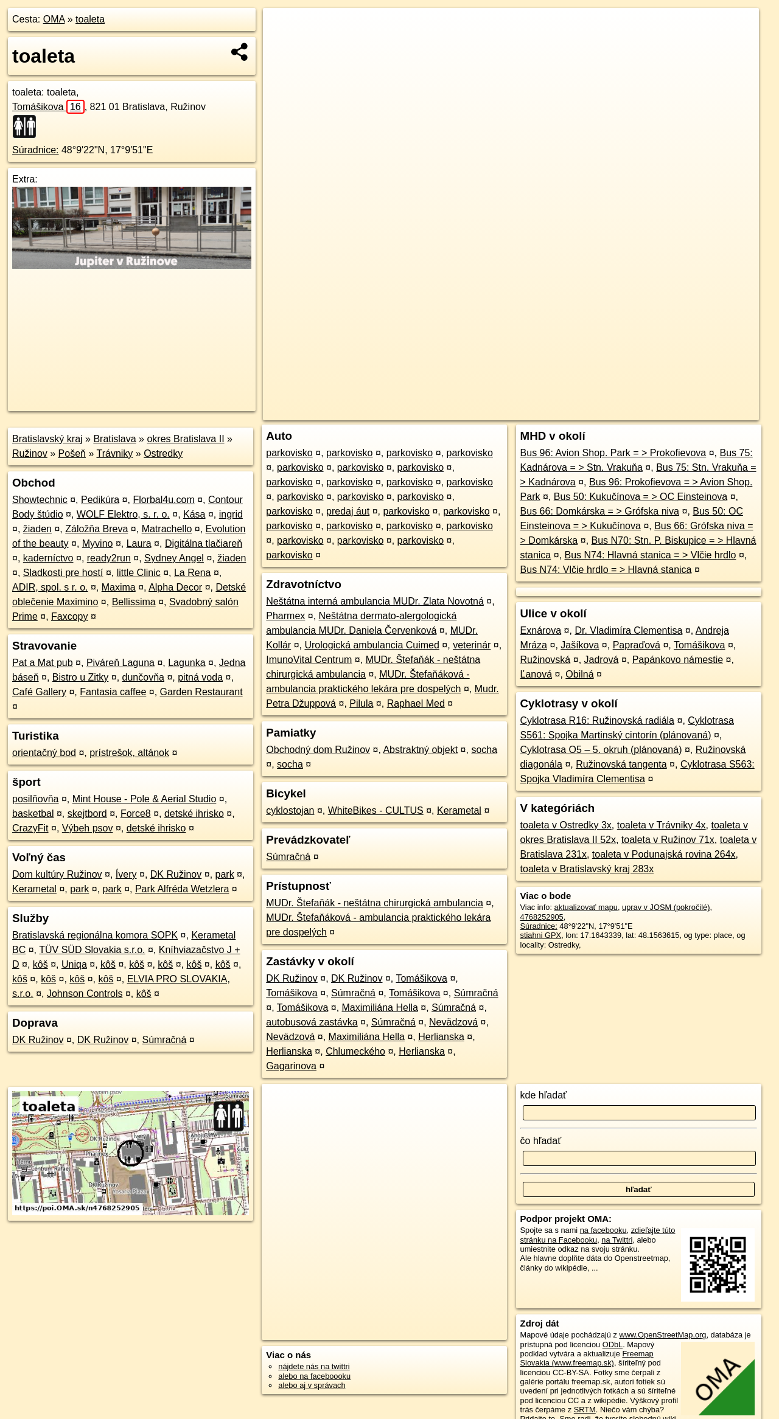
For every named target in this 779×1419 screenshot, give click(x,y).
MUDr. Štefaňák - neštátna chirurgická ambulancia (374, 903)
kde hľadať (543, 1095)
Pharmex (285, 616)
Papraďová (636, 645)
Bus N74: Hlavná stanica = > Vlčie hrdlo (650, 555)
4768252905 (542, 916)
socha (484, 749)
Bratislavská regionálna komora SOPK (95, 935)
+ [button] (284, 28)
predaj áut (347, 511)
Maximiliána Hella (380, 1007)
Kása (194, 514)
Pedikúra (100, 499)
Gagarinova (291, 1066)
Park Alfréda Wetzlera (182, 889)
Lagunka (186, 662)
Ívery (126, 874)
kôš (40, 964)
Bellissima (134, 602)
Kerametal (34, 889)
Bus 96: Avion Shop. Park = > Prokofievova (613, 453)
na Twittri (616, 1239)
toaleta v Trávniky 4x (661, 825)
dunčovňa (143, 677)
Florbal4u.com (163, 499)
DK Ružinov (175, 874)
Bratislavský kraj (47, 439)
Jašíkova (580, 645)
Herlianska (441, 1037)
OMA (54, 19)
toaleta (90, 19)
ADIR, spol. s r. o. (50, 587)
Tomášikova (48, 107)
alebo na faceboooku (314, 1376)
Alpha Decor (175, 587)
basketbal (33, 813)
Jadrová (601, 659)
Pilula (361, 703)
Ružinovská (545, 659)
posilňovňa (35, 799)
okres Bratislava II (185, 439)
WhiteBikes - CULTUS (376, 810)
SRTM (585, 1409)
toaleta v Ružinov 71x (667, 839)
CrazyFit (30, 828)
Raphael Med (416, 703)
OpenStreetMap (549, 411)
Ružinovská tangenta (621, 764)
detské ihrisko (194, 813)
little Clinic (139, 572)
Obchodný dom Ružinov (318, 749)
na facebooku (603, 1230)
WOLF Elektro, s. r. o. (123, 514)
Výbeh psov (87, 828)
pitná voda (200, 677)
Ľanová (536, 674)
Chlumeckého (355, 1051)
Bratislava (114, 439)
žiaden (37, 529)
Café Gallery (39, 692)
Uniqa (74, 964)
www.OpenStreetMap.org (662, 1334)
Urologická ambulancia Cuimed (371, 645)
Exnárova (541, 630)
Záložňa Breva (96, 529)
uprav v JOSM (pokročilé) (666, 907)
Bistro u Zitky (80, 677)
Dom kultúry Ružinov (57, 874)
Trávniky (114, 453)
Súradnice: (35, 150)
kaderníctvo (48, 558)
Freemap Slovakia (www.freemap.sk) (587, 1358)
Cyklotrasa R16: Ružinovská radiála (597, 720)
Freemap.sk (611, 411)
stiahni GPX (541, 935)
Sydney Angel (174, 558)
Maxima (119, 587)
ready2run (109, 558)
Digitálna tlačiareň (203, 543)
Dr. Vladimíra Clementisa (628, 630)
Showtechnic (40, 499)
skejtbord (87, 813)
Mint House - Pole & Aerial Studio (144, 799)
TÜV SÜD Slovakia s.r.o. (92, 950)
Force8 (136, 813)
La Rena (192, 572)
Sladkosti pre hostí (63, 572)
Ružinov (29, 453)
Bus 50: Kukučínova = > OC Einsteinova (641, 496)
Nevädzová (453, 1022)
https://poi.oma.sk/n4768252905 (704, 411)
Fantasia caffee (113, 692)
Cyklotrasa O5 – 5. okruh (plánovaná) (601, 749)
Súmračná (164, 1040)
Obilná (579, 674)
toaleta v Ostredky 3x (566, 825)
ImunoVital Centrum (309, 659)
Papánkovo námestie (677, 659)
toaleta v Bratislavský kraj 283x (587, 869)
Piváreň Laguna (120, 662)
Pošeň (72, 453)
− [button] (284, 47)
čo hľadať (541, 1141)
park (224, 874)
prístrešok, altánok (129, 753)
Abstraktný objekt (420, 749)
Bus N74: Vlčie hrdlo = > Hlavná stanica (606, 569)
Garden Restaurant (201, 692)
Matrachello (167, 529)
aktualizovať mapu (586, 907)
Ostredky (163, 453)
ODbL (613, 1344)
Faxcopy (69, 616)
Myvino (97, 543)
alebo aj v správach (311, 1385)
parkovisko (289, 453)
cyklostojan (290, 810)
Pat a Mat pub (42, 662)
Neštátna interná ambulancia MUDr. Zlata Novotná (375, 601)
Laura (139, 543)
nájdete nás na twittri (313, 1366)
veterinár (472, 645)
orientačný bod (44, 753)
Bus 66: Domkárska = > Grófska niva (599, 511)
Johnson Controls (85, 993)
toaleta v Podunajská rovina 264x (664, 854)
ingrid (231, 514)
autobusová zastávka (311, 1022)
